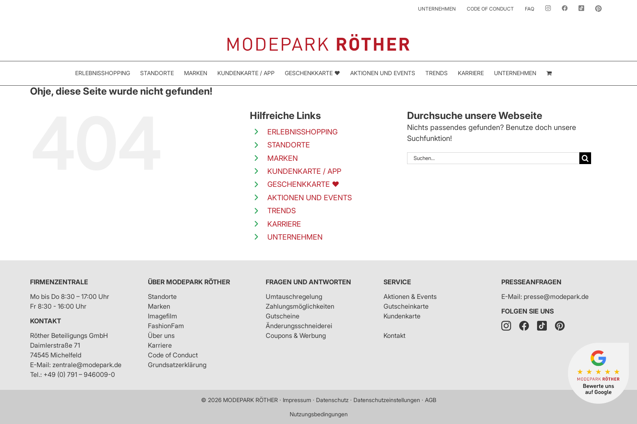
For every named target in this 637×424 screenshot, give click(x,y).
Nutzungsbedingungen (319, 414)
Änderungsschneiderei (299, 326)
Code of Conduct (173, 355)
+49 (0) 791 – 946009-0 (79, 374)
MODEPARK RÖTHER (250, 399)
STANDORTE (288, 145)
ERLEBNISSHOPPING (302, 132)
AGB (430, 399)
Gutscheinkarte (406, 306)
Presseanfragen (531, 282)
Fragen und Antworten (308, 282)
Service (397, 282)
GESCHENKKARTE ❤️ (303, 184)
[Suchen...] (493, 158)
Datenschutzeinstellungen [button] (386, 399)
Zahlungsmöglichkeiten (300, 306)
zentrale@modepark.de (86, 365)
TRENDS (281, 210)
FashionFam (166, 326)
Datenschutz (332, 399)
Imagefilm (162, 316)
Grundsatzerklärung (177, 365)
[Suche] (585, 158)
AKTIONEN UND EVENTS (309, 197)
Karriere (160, 345)
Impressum (297, 399)
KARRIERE (284, 224)
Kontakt (45, 321)
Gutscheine (282, 316)
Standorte (162, 296)
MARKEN (282, 158)
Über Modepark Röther (189, 282)
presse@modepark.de (556, 296)
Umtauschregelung (294, 296)
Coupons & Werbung (296, 335)
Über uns (161, 335)
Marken (159, 306)
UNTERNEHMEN (295, 237)
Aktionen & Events (410, 296)
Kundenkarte (402, 316)
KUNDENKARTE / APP (304, 171)
